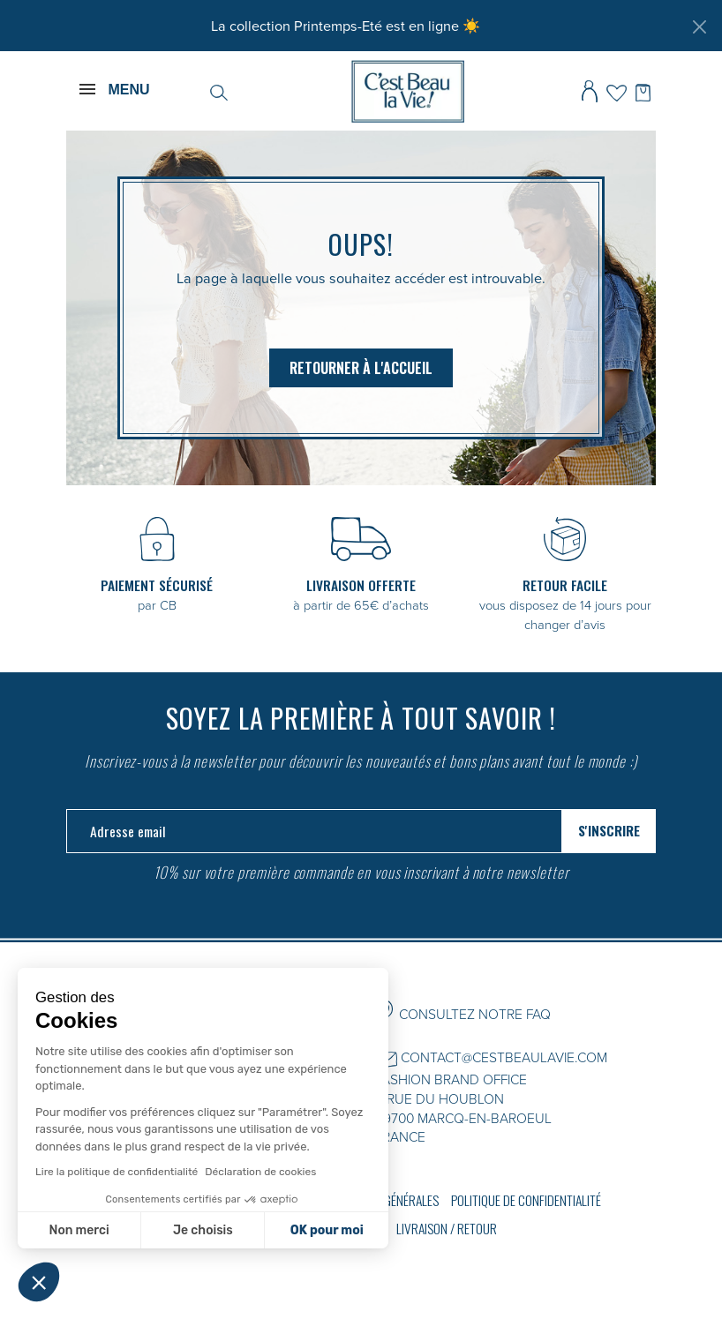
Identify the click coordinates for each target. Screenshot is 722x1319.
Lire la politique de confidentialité (116, 1171)
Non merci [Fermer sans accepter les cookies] (79, 1230)
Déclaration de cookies (260, 1171)
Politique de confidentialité (526, 1199)
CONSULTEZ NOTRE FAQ (475, 1013)
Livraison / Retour (446, 1228)
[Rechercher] (219, 91)
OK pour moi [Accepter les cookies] (327, 1230)
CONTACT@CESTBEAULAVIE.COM (504, 1057)
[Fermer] (699, 26)
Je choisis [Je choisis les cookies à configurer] (203, 1230)
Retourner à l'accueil (361, 367)
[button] (39, 1282)
